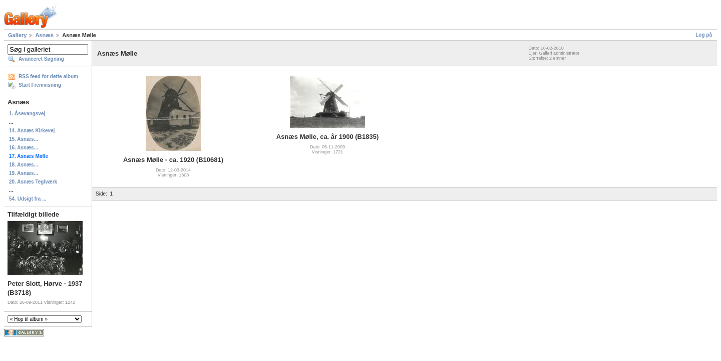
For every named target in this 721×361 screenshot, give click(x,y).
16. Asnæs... (23, 147)
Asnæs (44, 35)
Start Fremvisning (40, 85)
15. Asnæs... (23, 139)
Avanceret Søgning (41, 59)
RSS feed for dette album (48, 76)
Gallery (17, 35)
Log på (703, 35)
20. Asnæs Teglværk (33, 182)
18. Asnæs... (23, 164)
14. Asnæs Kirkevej (32, 130)
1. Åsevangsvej (27, 113)
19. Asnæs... (23, 173)
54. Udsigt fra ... (27, 199)
